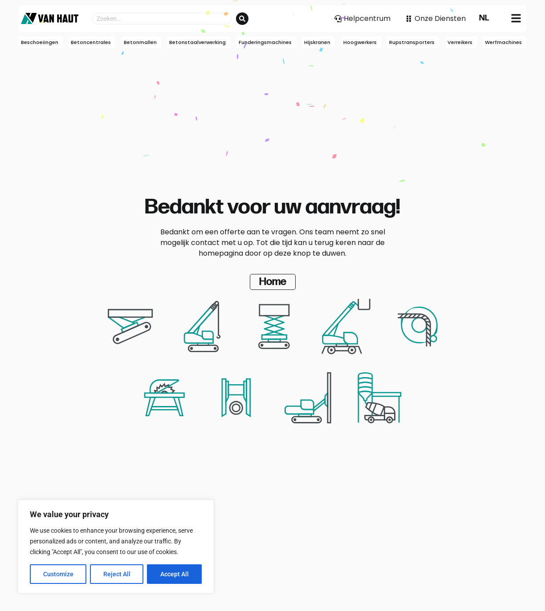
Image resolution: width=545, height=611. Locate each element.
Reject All (116, 574)
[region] (116, 546)
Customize (58, 574)
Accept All (174, 574)
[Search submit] (242, 18)
